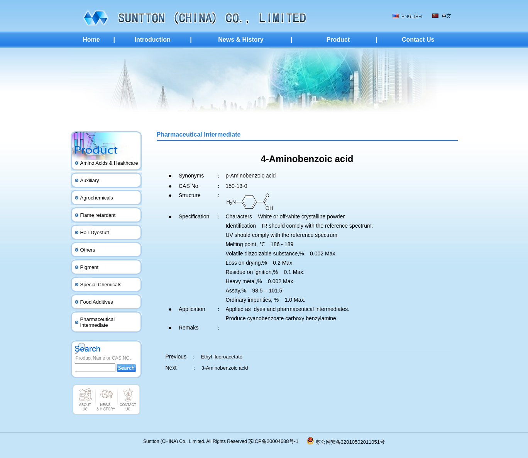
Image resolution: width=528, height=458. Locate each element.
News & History (240, 39)
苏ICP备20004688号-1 (277, 441)
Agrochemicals (96, 198)
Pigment (89, 267)
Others (87, 250)
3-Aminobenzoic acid (224, 368)
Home (91, 39)
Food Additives (96, 302)
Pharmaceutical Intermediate (97, 322)
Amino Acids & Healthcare (109, 163)
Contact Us (418, 39)
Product (338, 39)
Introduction (152, 39)
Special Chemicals (101, 284)
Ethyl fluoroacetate (221, 357)
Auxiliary (89, 180)
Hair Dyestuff (94, 232)
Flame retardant (98, 215)
